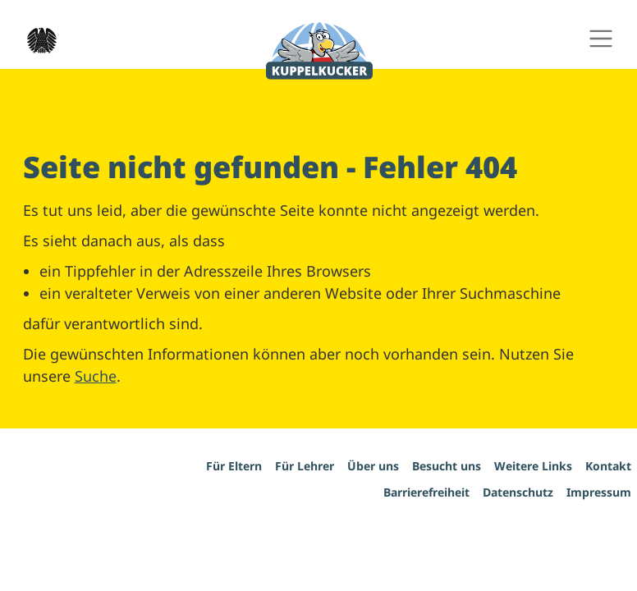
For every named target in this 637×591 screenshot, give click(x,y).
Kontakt (608, 466)
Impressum (598, 492)
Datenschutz (518, 492)
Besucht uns (446, 466)
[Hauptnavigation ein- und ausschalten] (600, 39)
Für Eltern (234, 466)
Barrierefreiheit (426, 492)
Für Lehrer (304, 466)
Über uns (373, 466)
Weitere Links (533, 466)
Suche (96, 376)
